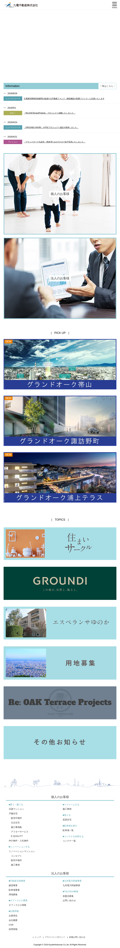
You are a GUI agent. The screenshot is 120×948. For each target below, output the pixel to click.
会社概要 (13, 920)
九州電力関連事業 (71, 885)
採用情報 (13, 929)
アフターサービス (19, 831)
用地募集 (13, 894)
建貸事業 (13, 885)
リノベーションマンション (22, 851)
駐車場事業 (14, 890)
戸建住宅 (13, 813)
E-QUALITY (17, 836)
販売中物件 (16, 818)
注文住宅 (15, 822)
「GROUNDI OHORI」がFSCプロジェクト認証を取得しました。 (51, 127)
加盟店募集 (68, 896)
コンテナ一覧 (69, 841)
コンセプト (16, 856)
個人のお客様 (60, 797)
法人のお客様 (60, 873)
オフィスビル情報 (17, 905)
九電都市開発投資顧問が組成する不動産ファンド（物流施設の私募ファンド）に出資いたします (64, 98)
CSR (11, 925)
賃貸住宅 (67, 819)
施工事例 (15, 865)
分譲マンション (16, 809)
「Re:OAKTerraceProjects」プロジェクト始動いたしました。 (49, 113)
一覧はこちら (108, 86)
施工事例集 (16, 827)
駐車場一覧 (68, 830)
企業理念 (13, 915)
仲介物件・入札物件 (18, 840)
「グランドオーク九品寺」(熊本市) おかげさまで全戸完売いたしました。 (54, 142)
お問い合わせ (69, 900)
